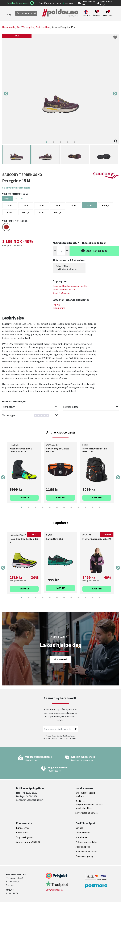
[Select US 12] (41, 212)
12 (99, 509)
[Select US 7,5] (9, 205)
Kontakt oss (22, 832)
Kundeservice (22, 827)
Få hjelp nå (60, 659)
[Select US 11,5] (25, 212)
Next (115, 93)
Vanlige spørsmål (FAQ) (28, 841)
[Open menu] (9, 13)
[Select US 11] (9, 212)
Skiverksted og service (86, 812)
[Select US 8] (25, 205)
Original (7, 198)
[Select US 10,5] (105, 205)
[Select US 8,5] (41, 205)
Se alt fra (62, 292)
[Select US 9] (57, 205)
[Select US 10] (89, 205)
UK (22, 198)
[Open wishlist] (96, 13)
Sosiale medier (82, 832)
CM (28, 198)
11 (92, 509)
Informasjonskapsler (86, 851)
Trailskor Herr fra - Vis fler (70, 285)
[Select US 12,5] (57, 212)
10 (85, 509)
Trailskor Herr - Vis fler (64, 289)
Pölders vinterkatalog (86, 841)
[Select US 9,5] (73, 205)
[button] (87, 13)
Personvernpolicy (84, 856)
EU (16, 198)
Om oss (79, 827)
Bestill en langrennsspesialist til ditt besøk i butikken (89, 804)
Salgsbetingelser (24, 837)
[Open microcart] (107, 13)
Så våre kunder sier (55, 889)
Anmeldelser (81, 837)
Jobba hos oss (82, 846)
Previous (6, 93)
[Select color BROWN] (6, 227)
